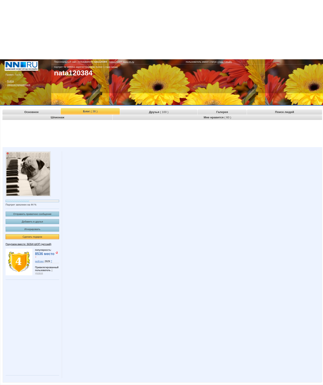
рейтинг (39, 261)
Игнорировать (32, 229)
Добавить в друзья (32, 221)
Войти (10, 81)
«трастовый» (224, 61)
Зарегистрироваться (18, 84)
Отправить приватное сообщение (32, 214)
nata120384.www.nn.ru (121, 61)
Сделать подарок (32, 236)
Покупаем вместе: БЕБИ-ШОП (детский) (28, 244)
